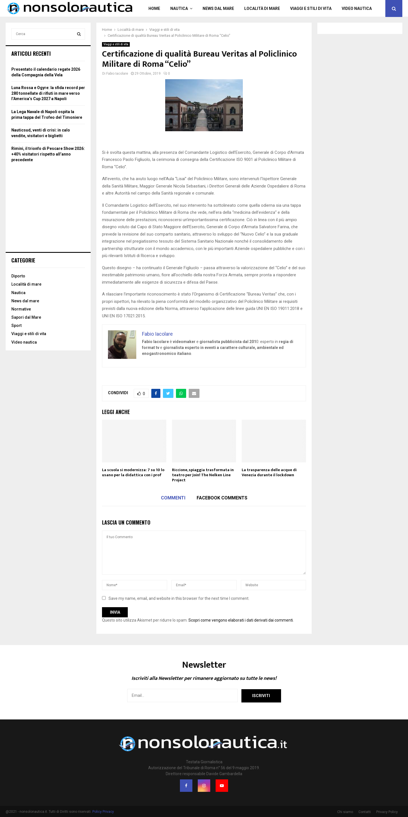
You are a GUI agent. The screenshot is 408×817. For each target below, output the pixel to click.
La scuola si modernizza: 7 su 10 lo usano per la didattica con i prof (133, 472)
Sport (16, 325)
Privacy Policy (387, 812)
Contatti (364, 812)
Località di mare (262, 8)
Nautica (179, 8)
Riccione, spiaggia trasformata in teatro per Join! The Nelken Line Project (203, 475)
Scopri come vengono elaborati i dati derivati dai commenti (240, 620)
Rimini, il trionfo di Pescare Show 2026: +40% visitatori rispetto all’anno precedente (48, 154)
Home (154, 8)
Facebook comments (222, 498)
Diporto (18, 276)
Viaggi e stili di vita (311, 8)
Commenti (173, 498)
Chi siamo (345, 812)
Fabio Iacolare (117, 74)
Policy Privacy (103, 812)
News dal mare (218, 8)
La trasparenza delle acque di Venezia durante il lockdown (269, 472)
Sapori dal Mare (26, 317)
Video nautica (357, 8)
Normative (21, 309)
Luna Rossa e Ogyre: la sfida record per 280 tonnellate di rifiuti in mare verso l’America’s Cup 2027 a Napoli (48, 93)
